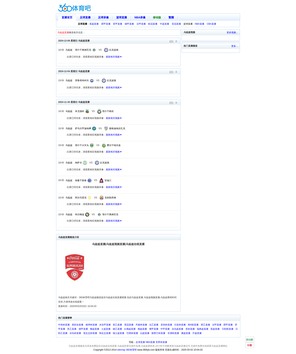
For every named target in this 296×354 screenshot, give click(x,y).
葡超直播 (94, 329)
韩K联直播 (193, 324)
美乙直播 (117, 324)
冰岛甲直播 (105, 324)
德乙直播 (117, 329)
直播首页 (67, 17)
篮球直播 (121, 17)
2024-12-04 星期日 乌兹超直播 (119, 71)
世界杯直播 (161, 342)
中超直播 (164, 24)
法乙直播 (153, 324)
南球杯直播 (91, 324)
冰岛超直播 (177, 329)
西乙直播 (205, 324)
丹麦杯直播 (141, 324)
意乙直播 (71, 329)
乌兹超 (68, 50)
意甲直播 (117, 24)
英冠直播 (128, 324)
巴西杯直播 (132, 333)
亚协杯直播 (166, 324)
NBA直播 (199, 24)
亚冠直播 (176, 24)
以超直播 (144, 333)
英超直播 (94, 24)
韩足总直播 (105, 333)
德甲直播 (129, 24)
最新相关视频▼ (114, 56)
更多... (234, 46)
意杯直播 (190, 329)
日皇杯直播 (180, 324)
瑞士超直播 (118, 333)
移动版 (157, 17)
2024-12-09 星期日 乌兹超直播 (119, 40)
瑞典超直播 (202, 329)
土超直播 (105, 329)
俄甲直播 (153, 329)
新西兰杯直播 (158, 333)
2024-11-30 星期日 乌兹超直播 (119, 101)
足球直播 (85, 17)
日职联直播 (227, 329)
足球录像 (103, 17)
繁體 (171, 17)
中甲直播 (165, 329)
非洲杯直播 (173, 333)
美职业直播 (77, 324)
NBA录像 (140, 17)
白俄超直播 (130, 329)
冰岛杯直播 (75, 333)
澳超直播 (185, 333)
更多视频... (232, 32)
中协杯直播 (64, 324)
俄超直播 (142, 329)
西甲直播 (105, 24)
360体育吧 (131, 349)
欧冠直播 (152, 24)
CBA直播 (211, 24)
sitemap (121, 349)
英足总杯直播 (90, 333)
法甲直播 (141, 24)
